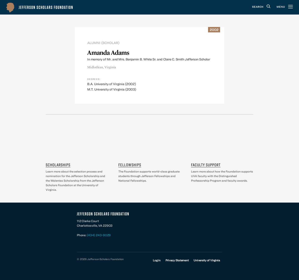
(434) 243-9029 (99, 235)
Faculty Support (206, 164)
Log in (157, 260)
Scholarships (58, 164)
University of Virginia (207, 260)
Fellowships (129, 164)
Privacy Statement (177, 260)
